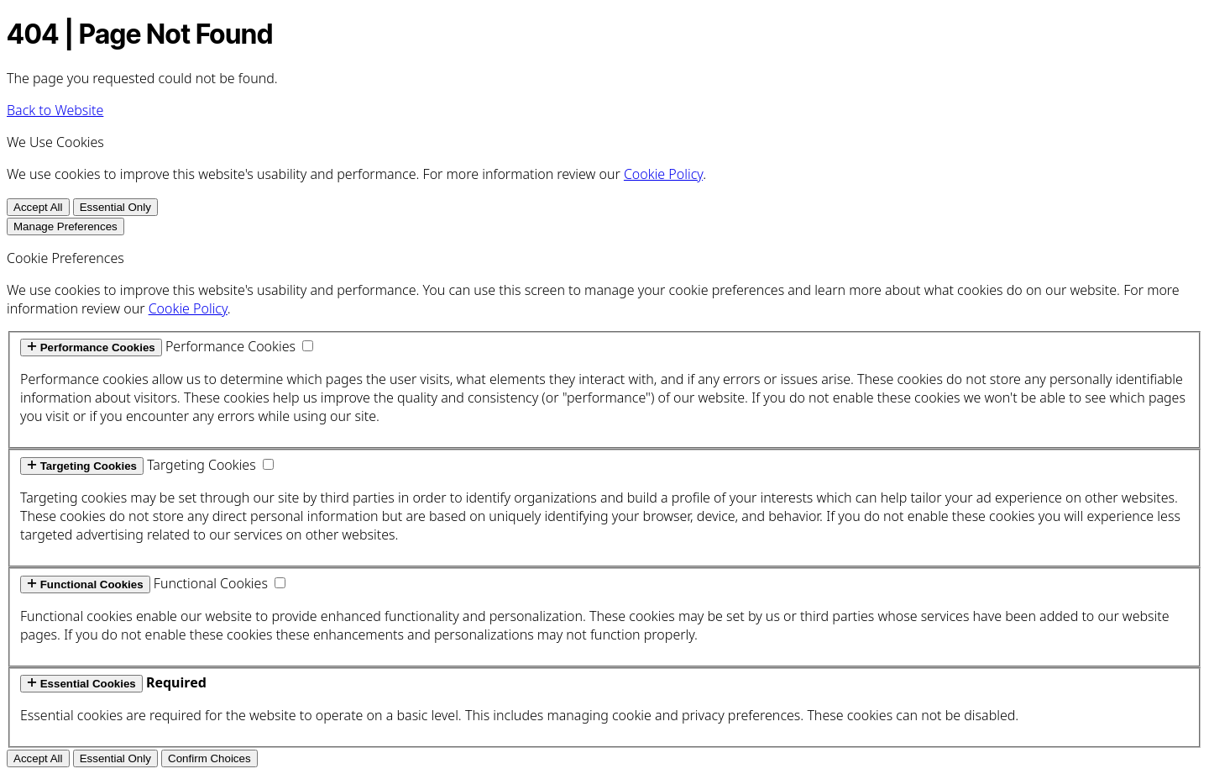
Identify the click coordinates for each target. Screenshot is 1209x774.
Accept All (38, 207)
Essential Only (115, 207)
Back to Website (55, 110)
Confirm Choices (209, 758)
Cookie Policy (663, 174)
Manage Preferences (65, 226)
